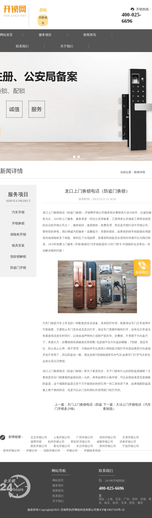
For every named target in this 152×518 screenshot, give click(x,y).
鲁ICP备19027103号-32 (110, 509)
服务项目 (45, 34)
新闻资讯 (89, 34)
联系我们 (22, 46)
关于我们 (66, 46)
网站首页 (6, 34)
